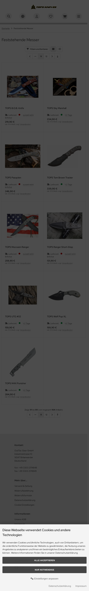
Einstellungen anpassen (44, 578)
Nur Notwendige (44, 570)
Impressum (81, 585)
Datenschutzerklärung (60, 585)
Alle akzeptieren (44, 560)
